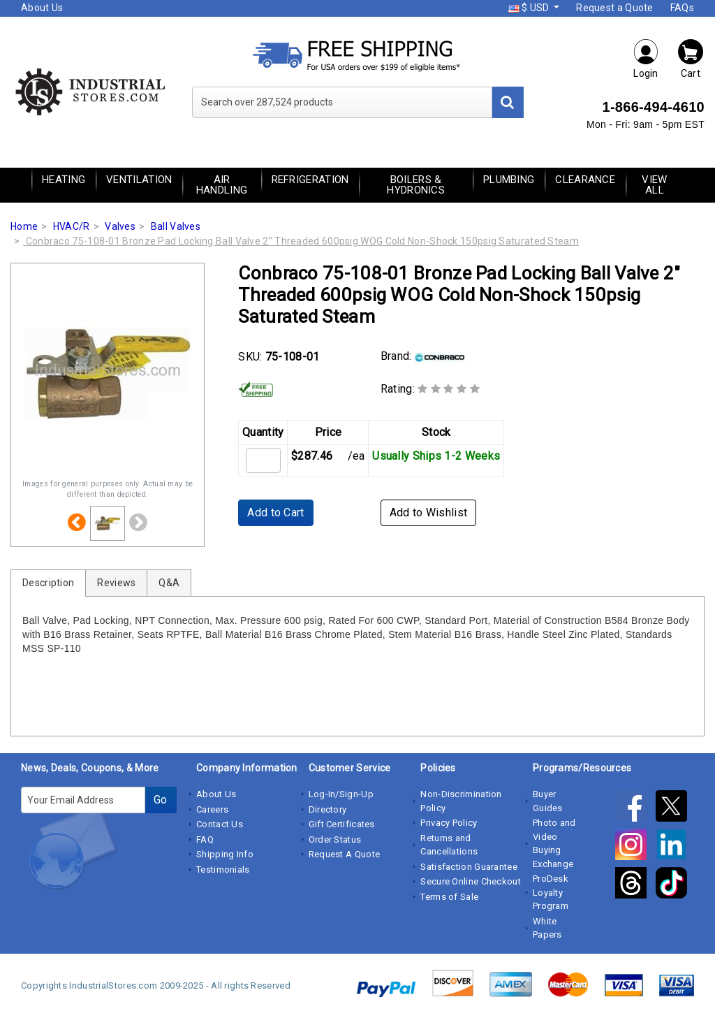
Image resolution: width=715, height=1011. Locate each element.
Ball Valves (175, 226)
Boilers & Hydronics (416, 184)
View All (654, 184)
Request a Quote (615, 7)
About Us (42, 7)
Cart (691, 58)
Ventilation (139, 179)
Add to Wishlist (429, 512)
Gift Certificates (342, 824)
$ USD (530, 7)
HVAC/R (71, 226)
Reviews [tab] (116, 582)
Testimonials (223, 869)
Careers (212, 809)
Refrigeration (310, 179)
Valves (120, 226)
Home (24, 226)
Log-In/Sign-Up (341, 794)
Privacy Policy (448, 822)
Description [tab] (48, 582)
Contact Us (219, 824)
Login (646, 58)
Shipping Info (224, 854)
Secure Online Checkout (470, 881)
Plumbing (508, 179)
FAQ (205, 839)
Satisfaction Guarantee (468, 866)
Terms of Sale (449, 897)
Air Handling (221, 184)
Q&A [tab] (169, 582)
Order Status (335, 839)
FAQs (682, 7)
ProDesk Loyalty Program (550, 892)
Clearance (585, 179)
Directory (328, 809)
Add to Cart (275, 512)
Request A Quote (345, 854)
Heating (63, 179)
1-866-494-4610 (653, 107)
